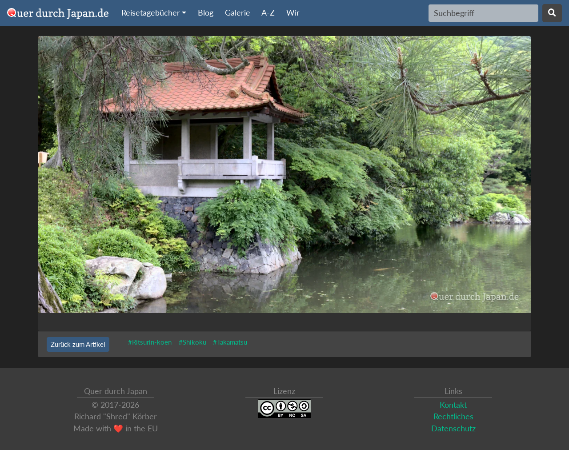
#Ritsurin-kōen (150, 342)
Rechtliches (453, 416)
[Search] (483, 13)
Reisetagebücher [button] (150, 12)
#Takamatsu (230, 342)
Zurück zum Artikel (78, 344)
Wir (293, 12)
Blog (205, 12)
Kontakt (453, 405)
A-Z (268, 12)
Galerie (237, 12)
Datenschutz (453, 428)
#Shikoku (192, 342)
